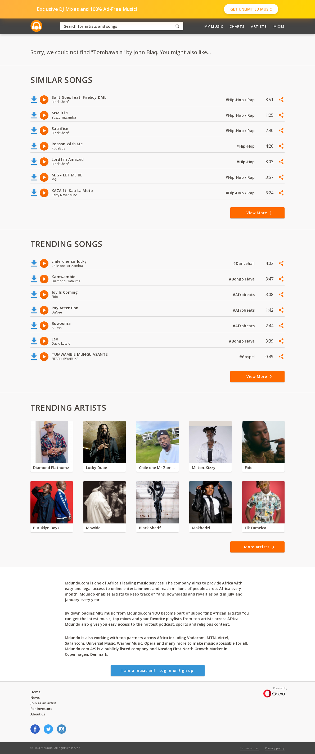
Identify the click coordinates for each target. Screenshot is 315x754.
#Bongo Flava (242, 279)
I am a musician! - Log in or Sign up (157, 670)
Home (35, 692)
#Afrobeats (244, 294)
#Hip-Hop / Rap (241, 99)
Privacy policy (275, 748)
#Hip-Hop (246, 146)
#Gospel (247, 356)
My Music (213, 26)
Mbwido (93, 527)
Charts (237, 26)
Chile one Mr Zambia (157, 467)
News (35, 697)
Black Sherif (150, 527)
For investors (41, 708)
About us (37, 714)
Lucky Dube (96, 467)
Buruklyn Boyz (46, 527)
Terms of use (249, 748)
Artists (259, 26)
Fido (249, 467)
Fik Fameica (255, 527)
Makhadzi (201, 527)
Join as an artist (43, 703)
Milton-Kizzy (203, 467)
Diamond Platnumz (51, 467)
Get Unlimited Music (251, 9)
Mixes (279, 26)
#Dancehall (244, 263)
